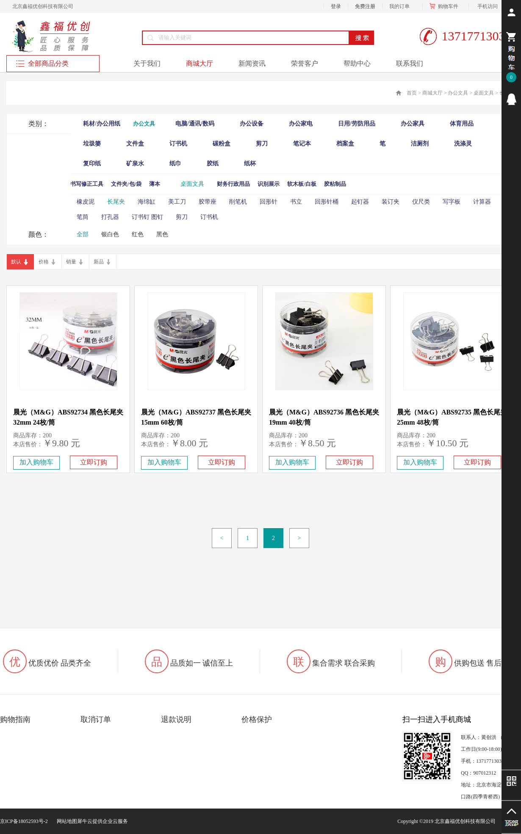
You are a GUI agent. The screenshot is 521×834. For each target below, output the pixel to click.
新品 (99, 262)
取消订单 (95, 719)
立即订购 (93, 462)
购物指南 (15, 719)
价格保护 (256, 719)
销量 (71, 262)
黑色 (162, 234)
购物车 (445, 6)
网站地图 (65, 821)
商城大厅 (432, 93)
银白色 (110, 234)
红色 (138, 234)
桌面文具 (484, 93)
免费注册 (365, 6)
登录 (336, 6)
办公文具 (458, 93)
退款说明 (176, 719)
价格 (44, 262)
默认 (16, 262)
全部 (83, 234)
